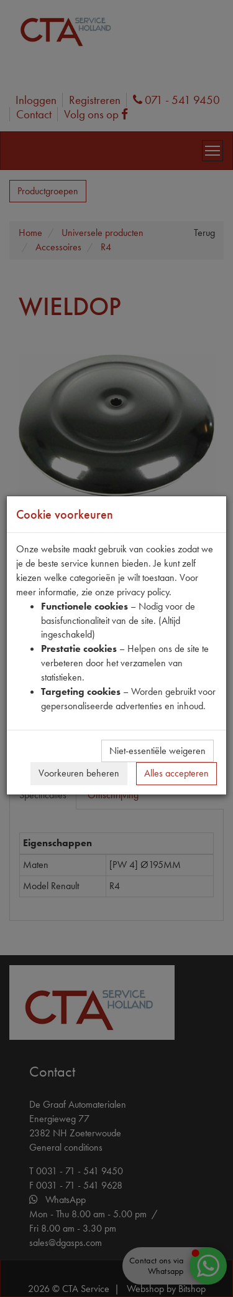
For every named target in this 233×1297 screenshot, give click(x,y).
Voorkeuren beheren (79, 773)
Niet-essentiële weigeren (157, 750)
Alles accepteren (176, 773)
